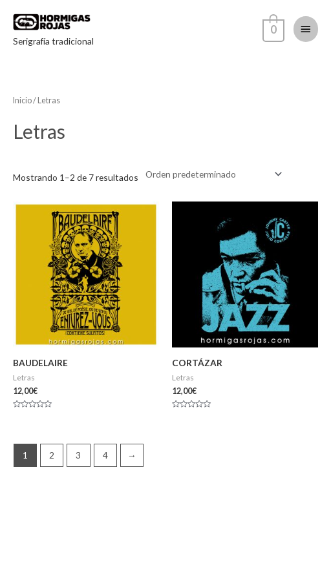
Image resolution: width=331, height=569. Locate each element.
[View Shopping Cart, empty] (272, 28)
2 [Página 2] (51, 455)
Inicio (22, 100)
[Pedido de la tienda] (211, 174)
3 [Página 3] (78, 455)
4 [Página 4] (105, 455)
